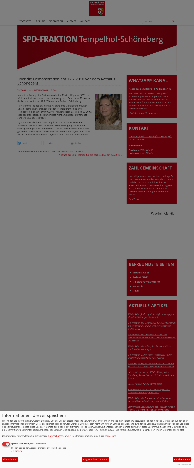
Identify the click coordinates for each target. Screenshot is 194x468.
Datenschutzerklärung (59, 435)
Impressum (110, 435)
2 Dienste (16, 450)
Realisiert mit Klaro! (183, 464)
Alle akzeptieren (182, 459)
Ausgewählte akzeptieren (95, 459)
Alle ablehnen (10, 459)
